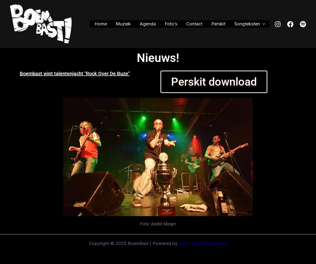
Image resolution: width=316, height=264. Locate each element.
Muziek (123, 23)
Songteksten (249, 24)
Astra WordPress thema (203, 243)
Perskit (218, 23)
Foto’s (171, 23)
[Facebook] (290, 24)
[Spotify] (303, 24)
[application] (262, 24)
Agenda (148, 23)
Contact (194, 23)
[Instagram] (278, 24)
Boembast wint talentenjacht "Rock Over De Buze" (75, 73)
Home (101, 23)
